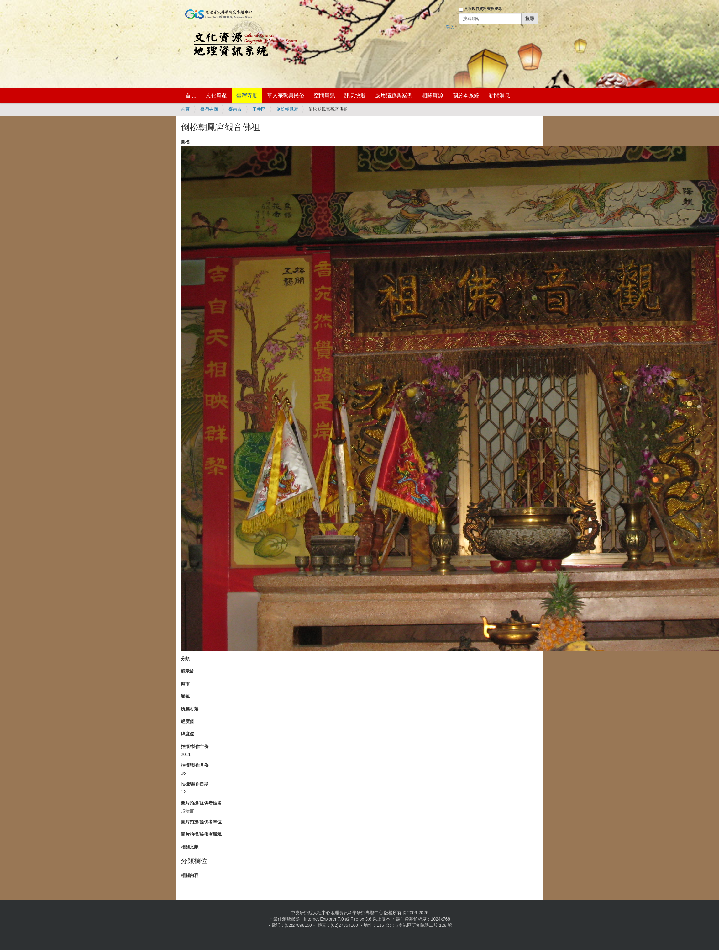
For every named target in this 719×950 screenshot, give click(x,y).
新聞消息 (499, 95)
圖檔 (185, 141)
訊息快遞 (355, 95)
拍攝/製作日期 (194, 784)
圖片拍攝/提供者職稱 (201, 834)
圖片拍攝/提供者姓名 (201, 802)
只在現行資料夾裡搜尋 (483, 9)
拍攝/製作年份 (194, 746)
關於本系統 (466, 95)
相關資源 (432, 95)
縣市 (185, 683)
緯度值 (187, 733)
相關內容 (189, 875)
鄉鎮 (185, 696)
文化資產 (216, 95)
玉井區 (258, 109)
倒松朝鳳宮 (287, 109)
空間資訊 (324, 95)
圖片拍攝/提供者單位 (201, 821)
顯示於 (187, 671)
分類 (185, 658)
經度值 (187, 721)
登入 (450, 27)
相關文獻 (189, 846)
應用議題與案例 (393, 95)
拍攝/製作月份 (194, 765)
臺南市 (235, 109)
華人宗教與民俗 (285, 95)
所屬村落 (189, 708)
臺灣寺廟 (247, 95)
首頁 (191, 95)
